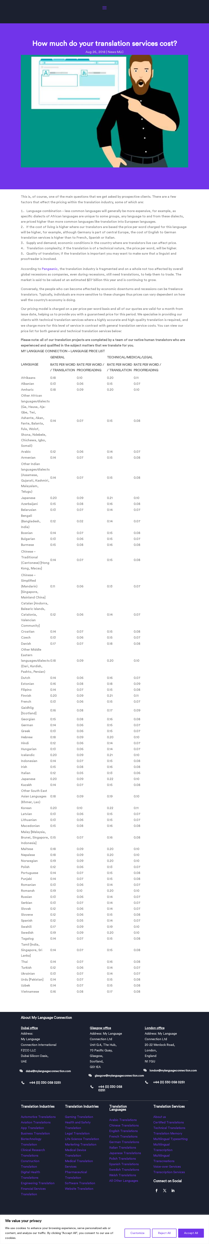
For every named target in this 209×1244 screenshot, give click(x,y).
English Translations (123, 1131)
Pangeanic (50, 269)
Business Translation (35, 1133)
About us (159, 1117)
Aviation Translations (36, 1122)
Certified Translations (168, 1122)
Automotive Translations (38, 1117)
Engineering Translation (37, 1183)
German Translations (124, 1142)
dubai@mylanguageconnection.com (48, 1071)
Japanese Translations (125, 1153)
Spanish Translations (124, 1164)
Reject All (164, 1233)
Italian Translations (122, 1147)
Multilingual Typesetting (170, 1139)
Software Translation (80, 1183)
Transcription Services (169, 1172)
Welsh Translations (122, 1175)
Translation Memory (167, 1133)
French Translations (123, 1136)
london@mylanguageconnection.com (173, 1070)
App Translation (32, 1128)
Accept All (191, 1233)
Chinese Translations (124, 1125)
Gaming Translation (79, 1117)
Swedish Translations (124, 1169)
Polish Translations (122, 1158)
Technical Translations (169, 1128)
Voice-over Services (167, 1166)
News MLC (116, 52)
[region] (104, 1229)
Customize (137, 1233)
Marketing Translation (80, 1144)
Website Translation (79, 1188)
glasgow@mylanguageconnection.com (119, 1075)
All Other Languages (123, 1180)
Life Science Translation (82, 1139)
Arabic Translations (123, 1120)
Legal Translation (77, 1133)
